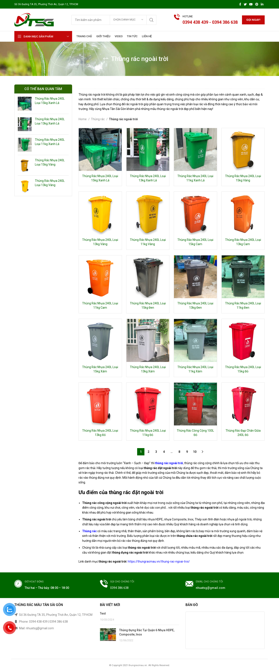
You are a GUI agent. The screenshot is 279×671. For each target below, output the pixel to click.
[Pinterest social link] (257, 4)
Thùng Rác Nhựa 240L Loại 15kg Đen (148, 305)
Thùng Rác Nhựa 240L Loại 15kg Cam (195, 242)
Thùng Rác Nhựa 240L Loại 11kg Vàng (148, 242)
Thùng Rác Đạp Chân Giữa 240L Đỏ (243, 433)
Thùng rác (98, 119)
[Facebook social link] (240, 4)
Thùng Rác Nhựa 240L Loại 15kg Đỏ (243, 369)
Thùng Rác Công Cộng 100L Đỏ (195, 433)
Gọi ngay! (253, 19)
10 (194, 451)
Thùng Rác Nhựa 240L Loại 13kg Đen (195, 305)
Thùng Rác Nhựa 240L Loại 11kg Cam (100, 305)
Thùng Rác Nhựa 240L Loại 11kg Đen (243, 305)
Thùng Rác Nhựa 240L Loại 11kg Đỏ (148, 433)
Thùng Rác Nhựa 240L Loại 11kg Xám (195, 369)
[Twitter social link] (245, 4)
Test (103, 613)
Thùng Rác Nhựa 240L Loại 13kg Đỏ (100, 433)
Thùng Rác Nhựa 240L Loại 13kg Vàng (50, 183)
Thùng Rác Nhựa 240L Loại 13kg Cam (243, 242)
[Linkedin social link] (262, 4)
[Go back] (105, 59)
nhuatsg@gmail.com (210, 588)
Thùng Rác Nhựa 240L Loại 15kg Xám (100, 369)
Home (83, 119)
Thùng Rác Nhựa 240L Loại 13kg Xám (148, 369)
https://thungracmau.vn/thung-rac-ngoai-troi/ (159, 561)
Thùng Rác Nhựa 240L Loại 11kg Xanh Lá (50, 142)
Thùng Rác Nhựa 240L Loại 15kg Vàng (50, 162)
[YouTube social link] (251, 4)
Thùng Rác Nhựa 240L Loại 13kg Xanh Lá (50, 121)
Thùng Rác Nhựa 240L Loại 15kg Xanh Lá (50, 101)
